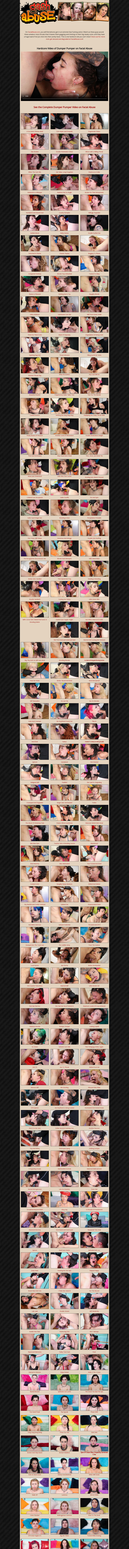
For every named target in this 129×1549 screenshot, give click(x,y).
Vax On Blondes (94, 701)
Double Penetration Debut (64, 152)
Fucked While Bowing (94, 1536)
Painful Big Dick (64, 1332)
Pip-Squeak (64, 1412)
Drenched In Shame (35, 253)
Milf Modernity (94, 1311)
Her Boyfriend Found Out (64, 721)
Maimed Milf (64, 986)
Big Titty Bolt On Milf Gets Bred (35, 660)
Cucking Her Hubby (64, 599)
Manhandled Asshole (64, 1169)
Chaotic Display (64, 253)
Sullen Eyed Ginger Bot (35, 518)
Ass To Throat (64, 1067)
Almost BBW (94, 1495)
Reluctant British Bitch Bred (94, 823)
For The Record (94, 1291)
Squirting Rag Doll (34, 355)
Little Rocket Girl (94, 986)
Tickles (94, 803)
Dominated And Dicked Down (94, 1108)
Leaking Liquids (94, 1026)
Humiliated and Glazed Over (35, 213)
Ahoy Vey (64, 1209)
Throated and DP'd (94, 925)
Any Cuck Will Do (94, 374)
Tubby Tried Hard (64, 1352)
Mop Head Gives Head (64, 456)
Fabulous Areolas (34, 1026)
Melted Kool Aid (94, 1067)
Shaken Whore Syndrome (64, 823)
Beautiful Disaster (34, 395)
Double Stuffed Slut (94, 233)
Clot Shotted (94, 762)
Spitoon (34, 762)
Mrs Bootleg (64, 1087)
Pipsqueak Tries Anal (94, 1230)
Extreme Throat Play (34, 375)
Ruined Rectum (35, 1392)
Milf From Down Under (94, 314)
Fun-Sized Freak (35, 1412)
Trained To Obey (94, 274)
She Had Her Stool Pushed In (64, 1006)
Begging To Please (94, 253)
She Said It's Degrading (94, 782)
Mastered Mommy (35, 1230)
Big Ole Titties (64, 1536)
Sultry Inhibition (35, 314)
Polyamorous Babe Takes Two (64, 395)
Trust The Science (94, 945)
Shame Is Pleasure (35, 294)
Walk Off (34, 1495)
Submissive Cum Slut (64, 314)
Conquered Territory (34, 274)
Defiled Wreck (34, 233)
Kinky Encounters (64, 374)
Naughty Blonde (94, 294)
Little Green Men (94, 599)
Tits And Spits (94, 497)
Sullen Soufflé (64, 497)
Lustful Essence (35, 415)
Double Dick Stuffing (94, 538)
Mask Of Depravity (64, 335)
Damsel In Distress (35, 1372)
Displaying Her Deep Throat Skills (94, 415)
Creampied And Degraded (35, 803)
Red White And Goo (35, 925)
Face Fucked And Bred (94, 864)
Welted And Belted (94, 884)
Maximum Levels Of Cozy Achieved (94, 1006)
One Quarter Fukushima (34, 986)
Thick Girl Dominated (34, 456)
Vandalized (64, 762)
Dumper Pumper (64, 1026)
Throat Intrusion (64, 355)
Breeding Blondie (64, 660)
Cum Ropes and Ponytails (64, 131)
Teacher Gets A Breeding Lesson (64, 843)
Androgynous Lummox (64, 1515)
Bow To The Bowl (94, 1515)
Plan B (94, 721)
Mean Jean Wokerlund (35, 476)
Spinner (34, 1250)
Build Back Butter (64, 1250)
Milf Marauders (35, 701)
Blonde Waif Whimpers (64, 559)
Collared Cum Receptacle (35, 497)
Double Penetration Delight (94, 435)
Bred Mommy (34, 864)
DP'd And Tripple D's (34, 1536)
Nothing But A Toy (64, 294)
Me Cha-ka (64, 965)
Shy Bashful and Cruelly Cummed (34, 904)
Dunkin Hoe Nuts (34, 1332)
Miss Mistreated (64, 864)
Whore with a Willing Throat (94, 152)
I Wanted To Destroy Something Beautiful (94, 742)
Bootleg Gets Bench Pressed (94, 477)
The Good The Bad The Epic (94, 1392)
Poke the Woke (35, 681)
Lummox (64, 1495)
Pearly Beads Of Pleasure (35, 435)
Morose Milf (35, 1087)
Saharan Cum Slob (64, 1047)
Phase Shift (94, 1412)
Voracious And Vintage (64, 538)
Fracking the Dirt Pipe (64, 1270)
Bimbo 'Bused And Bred (64, 681)
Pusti (94, 1352)
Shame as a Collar (94, 172)
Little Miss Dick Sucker (64, 476)
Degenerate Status (94, 131)
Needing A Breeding (94, 579)
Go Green (35, 1047)
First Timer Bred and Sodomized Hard (64, 640)
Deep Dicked (64, 1372)
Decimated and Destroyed (64, 1230)
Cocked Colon (34, 884)
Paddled (64, 782)
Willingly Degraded (94, 213)
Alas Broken (35, 152)
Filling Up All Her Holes (94, 355)
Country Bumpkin (64, 213)
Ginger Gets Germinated (64, 803)
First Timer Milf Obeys (35, 538)
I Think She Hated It (64, 1291)
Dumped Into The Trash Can (35, 945)
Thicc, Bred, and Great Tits (94, 456)
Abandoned (94, 843)
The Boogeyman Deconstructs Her (35, 559)
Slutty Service (64, 233)
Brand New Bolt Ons (34, 1291)
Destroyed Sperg (64, 1148)
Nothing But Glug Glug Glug (64, 415)
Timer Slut (94, 1189)
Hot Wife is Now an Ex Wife (94, 620)
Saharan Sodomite (64, 925)
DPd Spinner (35, 1108)
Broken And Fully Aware (34, 1453)
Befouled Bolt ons (94, 1250)
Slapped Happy (94, 1270)
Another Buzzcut (94, 1128)
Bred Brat (35, 742)
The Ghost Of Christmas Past (34, 823)
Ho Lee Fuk (64, 701)
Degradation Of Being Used (94, 335)
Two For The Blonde (94, 395)
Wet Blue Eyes (34, 843)
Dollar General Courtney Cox (64, 1128)
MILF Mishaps (94, 1332)
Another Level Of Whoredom (64, 435)
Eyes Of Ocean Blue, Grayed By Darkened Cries (94, 1453)
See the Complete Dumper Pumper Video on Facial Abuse (64, 107)
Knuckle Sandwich (34, 599)
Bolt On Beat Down (35, 1475)
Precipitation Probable (94, 518)
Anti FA (35, 1067)
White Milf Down (94, 1475)
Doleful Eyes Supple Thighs (64, 620)
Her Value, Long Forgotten (64, 172)
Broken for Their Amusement (94, 192)
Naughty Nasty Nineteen (64, 884)
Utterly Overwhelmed (64, 1475)
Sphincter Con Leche (64, 1392)
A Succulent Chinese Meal (35, 131)
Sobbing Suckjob (94, 1148)
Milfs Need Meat (94, 559)
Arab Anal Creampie (35, 721)
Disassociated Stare (94, 904)
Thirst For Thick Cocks (35, 335)
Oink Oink (94, 1432)
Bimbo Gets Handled (34, 579)
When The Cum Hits (34, 172)
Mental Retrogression (35, 1189)
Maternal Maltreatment (94, 1169)
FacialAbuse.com (34, 32)
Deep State (34, 1270)
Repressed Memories (35, 1352)
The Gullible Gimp (64, 945)
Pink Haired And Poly (64, 579)
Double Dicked (64, 1311)
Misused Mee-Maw (94, 1087)
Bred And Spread (94, 681)
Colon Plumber (35, 1515)
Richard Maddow (64, 1453)
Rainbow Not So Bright (64, 192)
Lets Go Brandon (64, 1189)
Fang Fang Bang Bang (35, 1432)
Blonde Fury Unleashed (64, 274)
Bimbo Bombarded (94, 965)
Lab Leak (35, 1311)
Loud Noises (35, 965)
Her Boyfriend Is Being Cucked (64, 1108)
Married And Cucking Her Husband (94, 640)
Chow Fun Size (64, 1432)
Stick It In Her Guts (35, 1128)
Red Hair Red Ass (34, 1006)
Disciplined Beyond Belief (35, 1209)
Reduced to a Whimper (35, 192)
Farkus (64, 742)
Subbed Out (64, 904)
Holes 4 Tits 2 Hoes (94, 1372)
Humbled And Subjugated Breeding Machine (94, 660)
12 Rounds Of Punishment (94, 1209)
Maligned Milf (34, 782)
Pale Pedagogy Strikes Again (94, 1047)
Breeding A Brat (64, 518)
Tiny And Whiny (35, 1148)
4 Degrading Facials (35, 1169)
